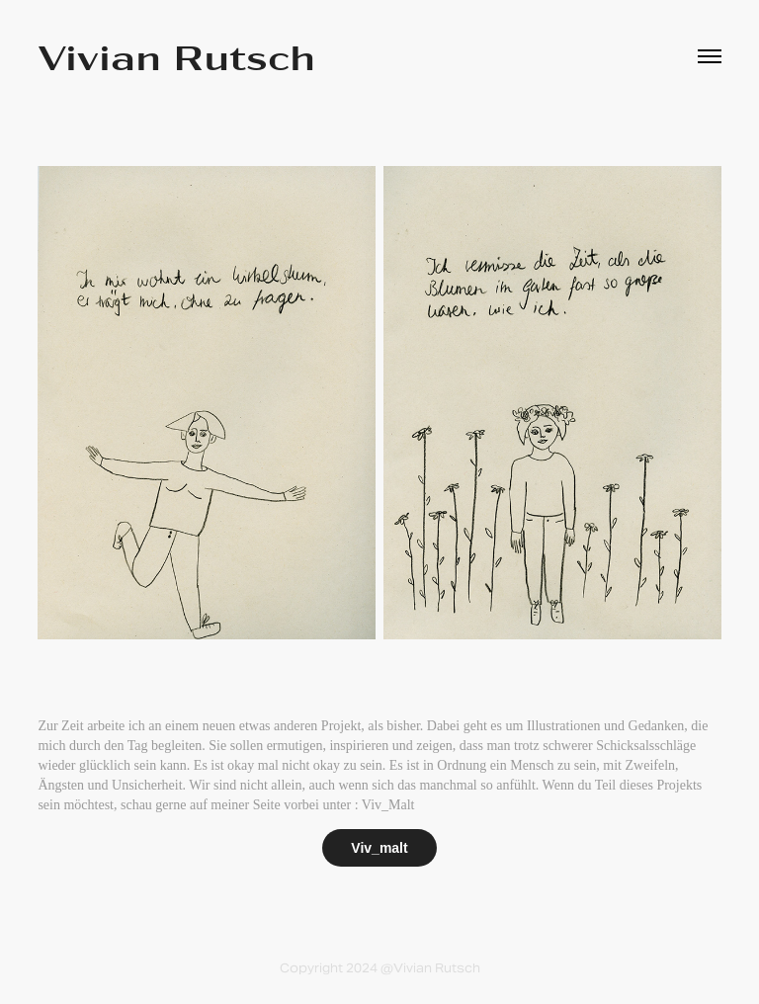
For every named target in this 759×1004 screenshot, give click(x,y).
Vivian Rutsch (176, 56)
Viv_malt (379, 848)
